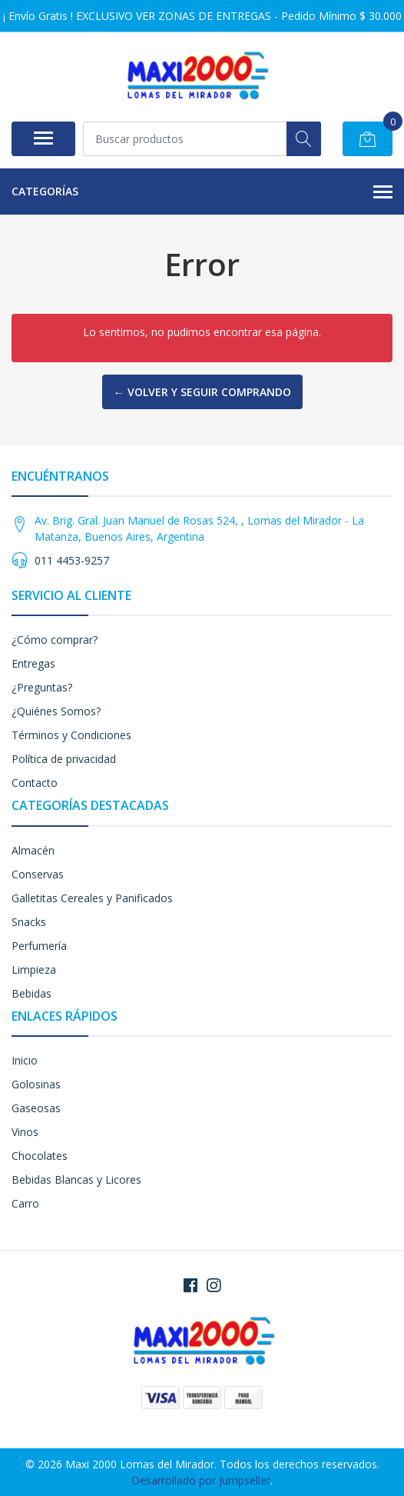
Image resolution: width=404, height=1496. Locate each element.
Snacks (29, 922)
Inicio (25, 1060)
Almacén (33, 850)
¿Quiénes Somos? (56, 711)
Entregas (33, 663)
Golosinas (36, 1084)
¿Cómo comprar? (55, 639)
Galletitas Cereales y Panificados (92, 898)
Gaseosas (36, 1108)
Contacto (35, 782)
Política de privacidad (64, 758)
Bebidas (31, 993)
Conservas (38, 874)
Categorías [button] (202, 192)
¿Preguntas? (42, 687)
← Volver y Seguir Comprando (202, 392)
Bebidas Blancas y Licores (76, 1179)
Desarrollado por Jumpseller (200, 1480)
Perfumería (39, 945)
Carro (25, 1203)
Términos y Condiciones (71, 735)
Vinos (25, 1131)
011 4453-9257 (72, 560)
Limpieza (34, 969)
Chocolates (40, 1155)
